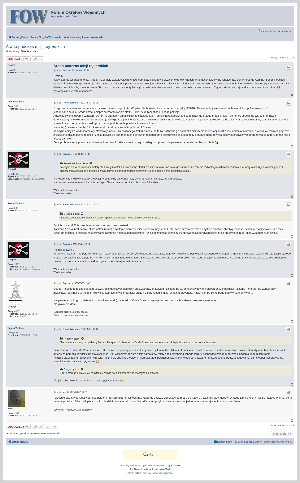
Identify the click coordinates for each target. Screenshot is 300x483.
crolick (34, 51)
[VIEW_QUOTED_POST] (91, 163)
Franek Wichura (16, 102)
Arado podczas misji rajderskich (35, 46)
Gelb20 (11, 65)
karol (10, 408)
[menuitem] (284, 31)
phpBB (144, 465)
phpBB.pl (165, 469)
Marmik (25, 51)
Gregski (12, 169)
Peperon (12, 307)
